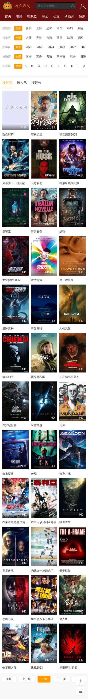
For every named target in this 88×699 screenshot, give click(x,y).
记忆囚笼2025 (68, 134)
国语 (28, 56)
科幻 (70, 28)
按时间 (7, 82)
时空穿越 (36, 425)
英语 (39, 56)
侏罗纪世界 (9, 425)
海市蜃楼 (8, 474)
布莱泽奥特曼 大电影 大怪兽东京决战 (25, 522)
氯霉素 (6, 231)
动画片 (69, 16)
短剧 (82, 16)
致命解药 (8, 134)
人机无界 (65, 328)
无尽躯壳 (36, 183)
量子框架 (65, 570)
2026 (29, 47)
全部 (18, 28)
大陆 (28, 37)
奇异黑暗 (36, 328)
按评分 (36, 82)
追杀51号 (8, 377)
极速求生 (65, 522)
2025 (40, 47)
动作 (59, 28)
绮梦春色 (36, 231)
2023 (62, 47)
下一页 (61, 679)
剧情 (80, 28)
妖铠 (62, 231)
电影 (19, 16)
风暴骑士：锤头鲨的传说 (17, 183)
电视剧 (32, 16)
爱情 (39, 28)
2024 (51, 47)
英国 (80, 37)
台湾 (49, 37)
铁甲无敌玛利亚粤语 (43, 522)
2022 (73, 47)
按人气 (22, 82)
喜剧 (28, 28)
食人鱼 (63, 619)
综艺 (45, 16)
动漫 (56, 16)
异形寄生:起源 (68, 667)
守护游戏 (36, 134)
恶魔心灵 (8, 619)
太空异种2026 (11, 280)
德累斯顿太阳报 (69, 183)
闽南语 (61, 56)
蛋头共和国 (38, 377)
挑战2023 (37, 667)
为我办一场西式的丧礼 (45, 570)
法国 (70, 37)
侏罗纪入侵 (9, 667)
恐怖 (49, 28)
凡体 (62, 425)
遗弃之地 (65, 474)
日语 (83, 56)
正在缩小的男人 (69, 377)
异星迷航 (8, 570)
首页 (8, 16)
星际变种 (8, 328)
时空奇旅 (36, 280)
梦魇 (34, 474)
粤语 (49, 56)
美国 (59, 37)
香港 (39, 37)
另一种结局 (66, 280)
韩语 (73, 56)
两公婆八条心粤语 (42, 619)
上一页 (26, 679)
